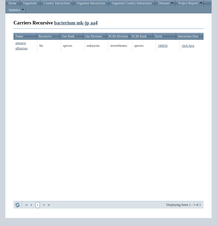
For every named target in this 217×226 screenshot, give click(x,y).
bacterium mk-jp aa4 (76, 23)
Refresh (17, 205)
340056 (163, 46)
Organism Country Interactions (132, 3)
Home (12, 3)
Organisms (30, 3)
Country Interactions (56, 3)
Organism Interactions (91, 3)
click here (188, 46)
